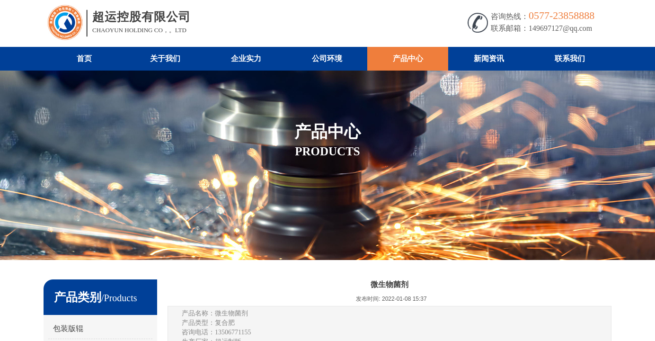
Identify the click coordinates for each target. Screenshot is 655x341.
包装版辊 (68, 328)
